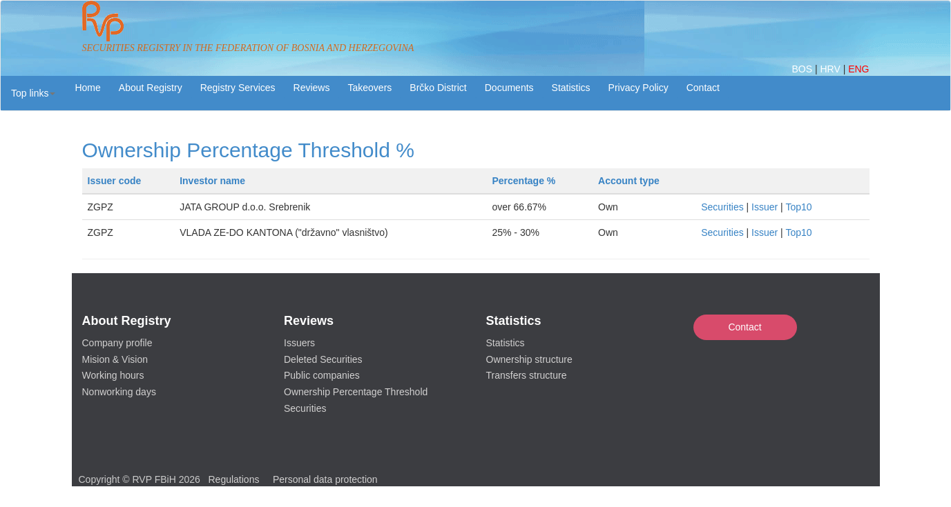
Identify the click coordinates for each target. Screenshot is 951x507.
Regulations (234, 479)
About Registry (150, 87)
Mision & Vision (115, 359)
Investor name (212, 180)
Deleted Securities (323, 359)
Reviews (312, 87)
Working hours (113, 375)
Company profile (117, 342)
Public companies (322, 375)
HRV (831, 68)
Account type (629, 180)
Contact (744, 326)
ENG (858, 68)
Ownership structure (529, 359)
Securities (722, 206)
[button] (33, 93)
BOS (802, 68)
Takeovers (369, 87)
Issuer (764, 206)
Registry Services (238, 87)
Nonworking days (119, 391)
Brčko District (438, 87)
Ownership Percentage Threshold (356, 391)
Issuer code (115, 180)
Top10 (798, 206)
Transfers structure (526, 375)
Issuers (299, 342)
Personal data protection (325, 479)
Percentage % (523, 180)
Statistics (571, 87)
